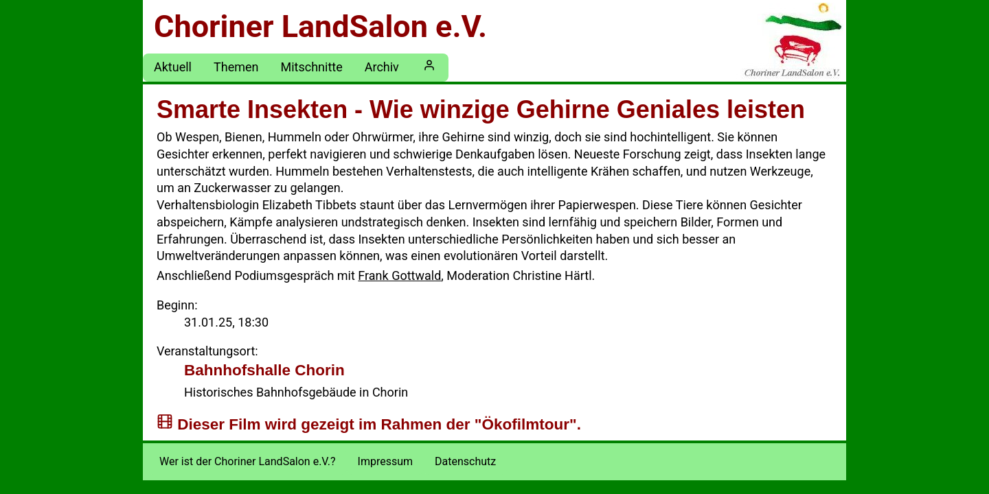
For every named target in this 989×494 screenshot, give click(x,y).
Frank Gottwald (399, 275)
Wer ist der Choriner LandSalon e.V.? (247, 461)
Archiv (382, 67)
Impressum (385, 461)
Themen (236, 67)
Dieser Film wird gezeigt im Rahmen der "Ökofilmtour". (379, 423)
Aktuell (173, 67)
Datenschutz (465, 461)
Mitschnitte (311, 67)
